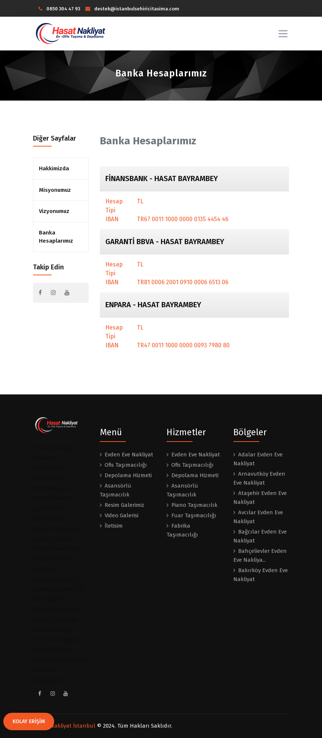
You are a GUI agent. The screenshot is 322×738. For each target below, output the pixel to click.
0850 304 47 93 (59, 9)
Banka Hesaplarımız (56, 237)
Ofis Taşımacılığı (126, 465)
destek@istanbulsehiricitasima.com (132, 9)
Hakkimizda (54, 168)
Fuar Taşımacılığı (193, 515)
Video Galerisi (121, 515)
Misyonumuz (55, 190)
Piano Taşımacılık (194, 505)
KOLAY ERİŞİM (29, 721)
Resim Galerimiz (124, 505)
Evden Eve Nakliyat (129, 454)
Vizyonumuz (54, 211)
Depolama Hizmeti (128, 475)
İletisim (114, 525)
